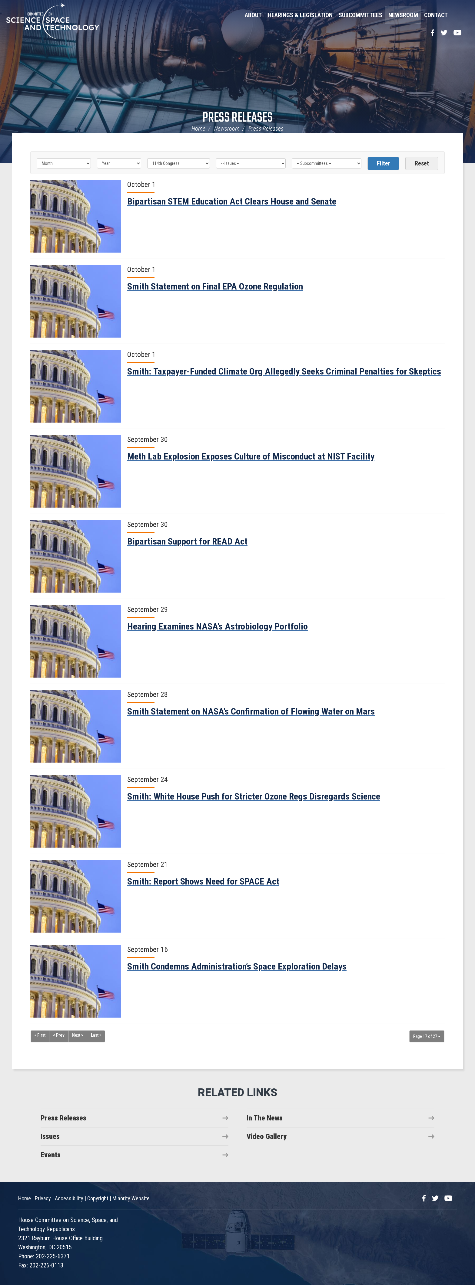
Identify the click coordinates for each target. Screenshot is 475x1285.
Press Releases (238, 118)
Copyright (97, 1198)
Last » (96, 1035)
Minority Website (131, 1198)
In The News (265, 1118)
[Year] (119, 163)
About (253, 15)
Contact (436, 15)
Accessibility (69, 1198)
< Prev (59, 1035)
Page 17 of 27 (426, 1036)
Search (461, 15)
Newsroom (403, 15)
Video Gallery (267, 1136)
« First (40, 1035)
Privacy (43, 1198)
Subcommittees (360, 15)
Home (198, 128)
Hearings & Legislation (300, 15)
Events (51, 1155)
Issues (50, 1136)
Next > (77, 1035)
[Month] (64, 163)
